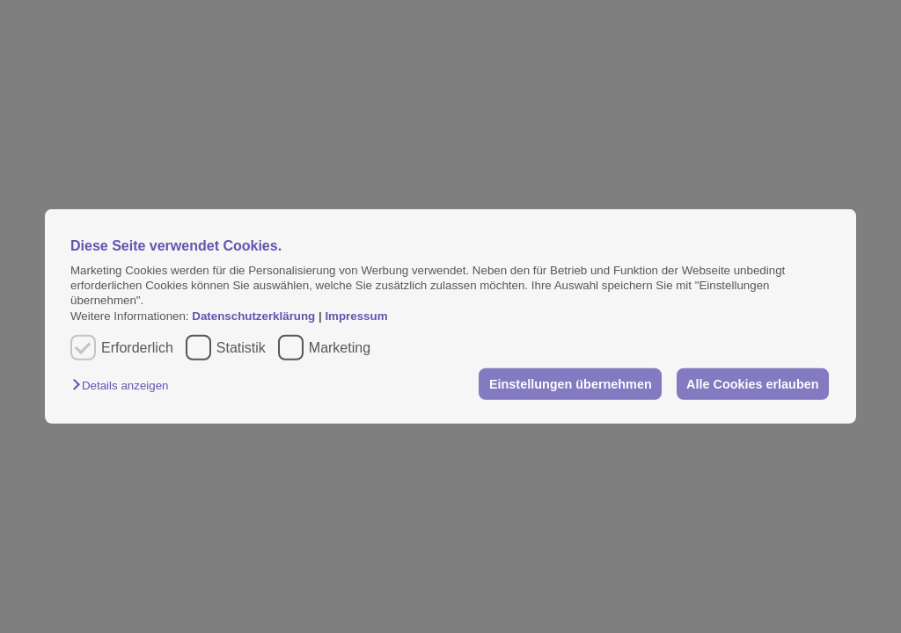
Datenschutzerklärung (255, 316)
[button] (124, 385)
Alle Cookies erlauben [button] (752, 384)
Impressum (356, 316)
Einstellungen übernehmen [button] (570, 384)
